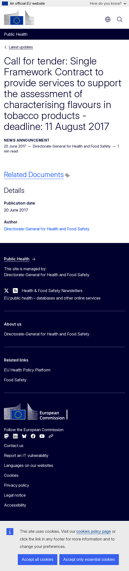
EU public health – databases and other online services (52, 298)
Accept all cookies (37, 559)
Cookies (11, 475)
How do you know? (108, 3)
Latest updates (21, 47)
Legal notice (15, 495)
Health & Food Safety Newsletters (52, 290)
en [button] (108, 19)
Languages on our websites (28, 465)
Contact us (13, 445)
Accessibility (15, 505)
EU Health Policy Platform (27, 369)
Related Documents (34, 174)
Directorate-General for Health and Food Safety (46, 228)
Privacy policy (16, 485)
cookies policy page (93, 531)
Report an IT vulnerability (26, 455)
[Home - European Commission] (19, 17)
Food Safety (15, 379)
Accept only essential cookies (89, 559)
